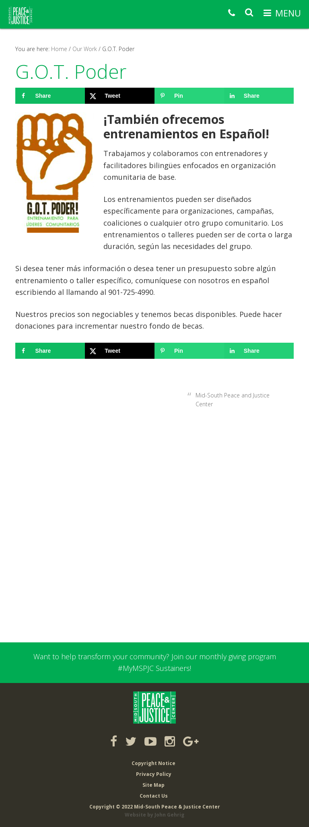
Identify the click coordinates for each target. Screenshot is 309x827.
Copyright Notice (153, 763)
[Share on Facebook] (50, 96)
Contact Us (154, 795)
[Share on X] (119, 96)
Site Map (153, 785)
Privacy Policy (153, 774)
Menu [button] (288, 13)
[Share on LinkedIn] (259, 96)
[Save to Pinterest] (189, 96)
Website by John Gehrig (154, 814)
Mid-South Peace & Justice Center (20, 15)
